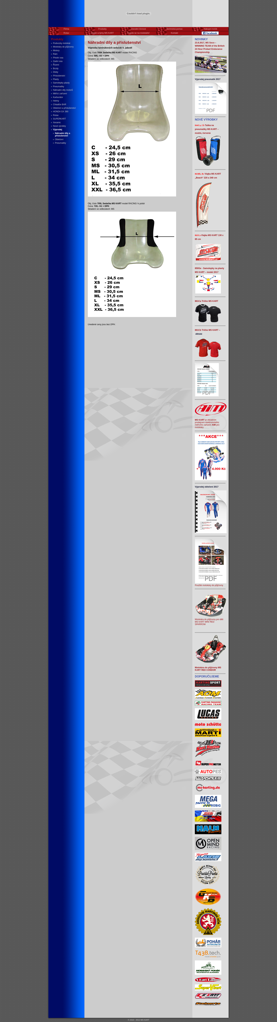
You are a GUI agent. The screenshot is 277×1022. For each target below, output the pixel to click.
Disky (55, 72)
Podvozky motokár (61, 43)
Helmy (56, 101)
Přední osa (58, 57)
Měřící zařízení (60, 93)
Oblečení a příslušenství (64, 108)
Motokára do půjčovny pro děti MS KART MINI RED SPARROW (211, 621)
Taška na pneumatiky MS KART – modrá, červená (207, 129)
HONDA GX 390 (60, 111)
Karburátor (58, 97)
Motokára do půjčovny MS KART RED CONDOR (208, 668)
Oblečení (59, 139)
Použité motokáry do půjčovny (211, 584)
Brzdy (55, 68)
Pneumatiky (58, 86)
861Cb (198, 330)
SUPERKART (59, 119)
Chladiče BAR (59, 104)
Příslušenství (59, 75)
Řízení (56, 65)
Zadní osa (57, 61)
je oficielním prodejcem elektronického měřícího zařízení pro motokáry (207, 424)
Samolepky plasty (61, 83)
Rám (55, 54)
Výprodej (57, 129)
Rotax (55, 115)
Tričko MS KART (210, 301)
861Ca (198, 301)
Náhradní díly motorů (63, 90)
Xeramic (57, 122)
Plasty (56, 79)
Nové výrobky (59, 126)
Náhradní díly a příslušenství (62, 134)
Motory (56, 50)
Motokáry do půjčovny (63, 47)
